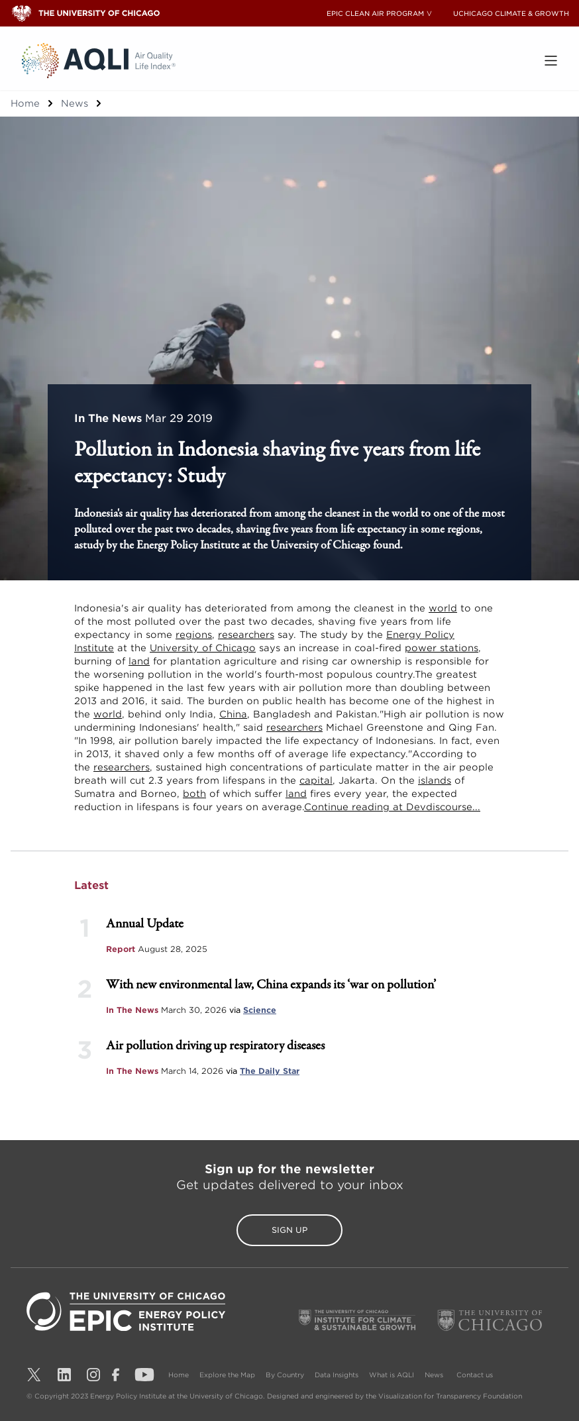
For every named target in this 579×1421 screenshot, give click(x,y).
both (194, 793)
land (139, 661)
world (443, 608)
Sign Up (289, 1230)
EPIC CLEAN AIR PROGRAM (375, 13)
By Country (285, 1375)
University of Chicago (203, 648)
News (74, 103)
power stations (441, 648)
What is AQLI (391, 1375)
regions (194, 634)
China (233, 714)
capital (316, 780)
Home (25, 103)
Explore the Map (227, 1375)
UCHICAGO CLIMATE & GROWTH (511, 13)
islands (434, 780)
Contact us (474, 1375)
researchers (246, 634)
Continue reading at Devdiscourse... (392, 807)
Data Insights (336, 1375)
